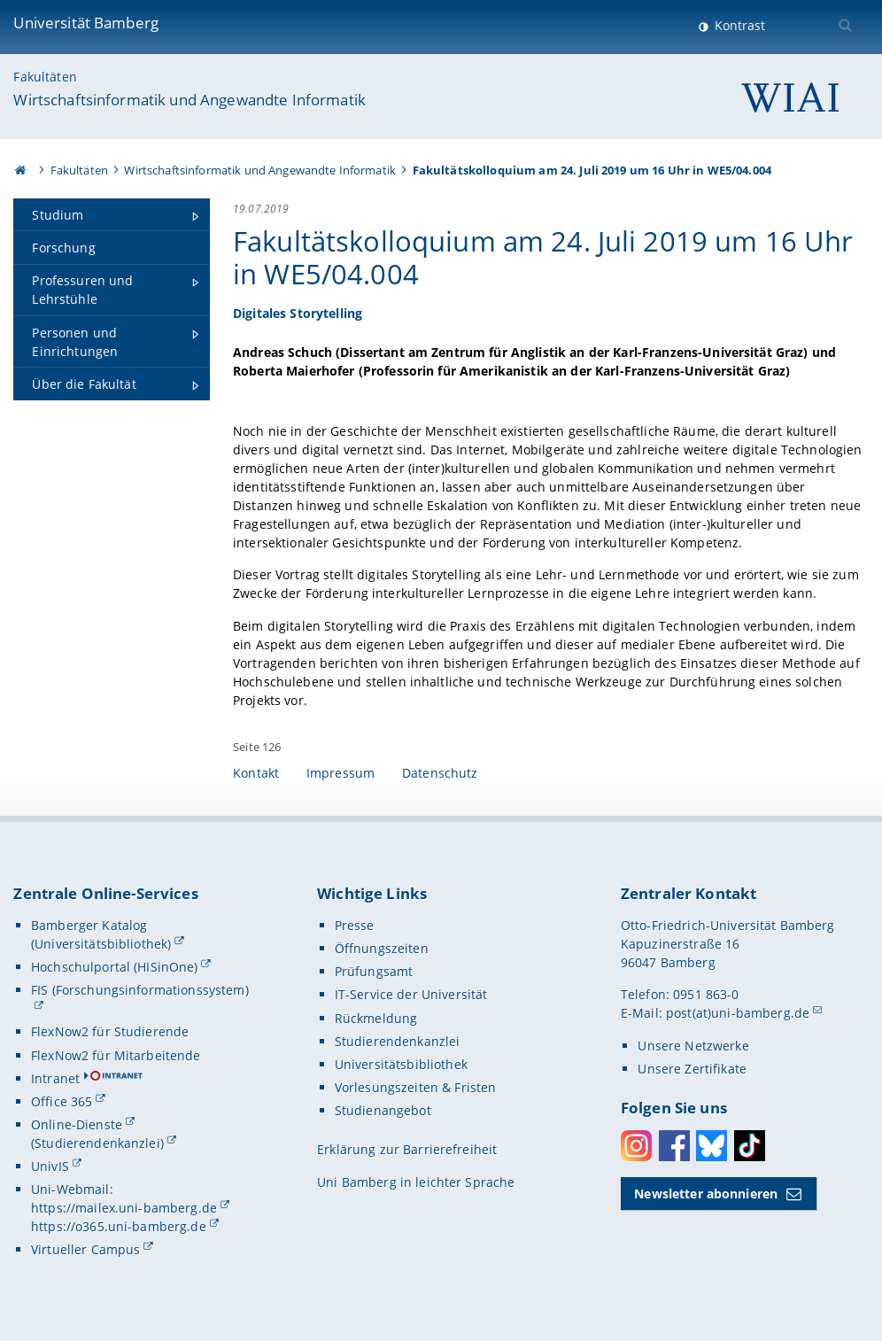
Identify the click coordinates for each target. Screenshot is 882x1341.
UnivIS (50, 1166)
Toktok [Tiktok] (749, 1145)
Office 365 (61, 1101)
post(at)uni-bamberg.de (737, 1012)
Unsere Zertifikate (692, 1068)
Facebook (674, 1145)
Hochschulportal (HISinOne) (114, 966)
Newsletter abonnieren (706, 1193)
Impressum (340, 772)
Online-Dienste (76, 1124)
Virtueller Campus (85, 1249)
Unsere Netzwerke (693, 1045)
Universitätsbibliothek (401, 1064)
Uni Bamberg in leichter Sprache (415, 1182)
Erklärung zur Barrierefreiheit (407, 1149)
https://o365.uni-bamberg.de (118, 1226)
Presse (355, 925)
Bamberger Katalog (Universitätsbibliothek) (101, 934)
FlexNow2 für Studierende (110, 1031)
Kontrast (738, 25)
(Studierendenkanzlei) (97, 1143)
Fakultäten (44, 76)
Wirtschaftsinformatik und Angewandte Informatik (189, 99)
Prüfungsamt (374, 971)
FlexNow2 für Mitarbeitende (116, 1055)
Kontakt (256, 772)
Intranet (55, 1078)
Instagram (636, 1145)
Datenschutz (440, 772)
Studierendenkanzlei (397, 1041)
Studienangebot (383, 1110)
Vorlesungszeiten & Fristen (416, 1087)
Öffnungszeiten (382, 948)
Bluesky (711, 1145)
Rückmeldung (376, 1018)
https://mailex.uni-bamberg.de (124, 1207)
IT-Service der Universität (411, 994)
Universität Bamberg (86, 22)
